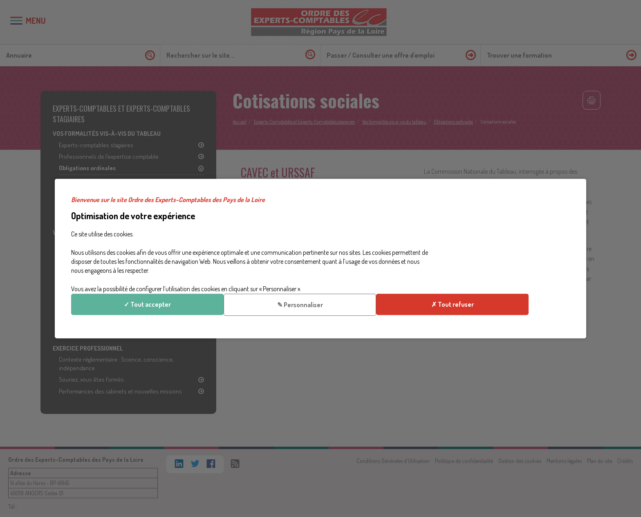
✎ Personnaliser (507, 248)
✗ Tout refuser (507, 276)
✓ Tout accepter (507, 220)
